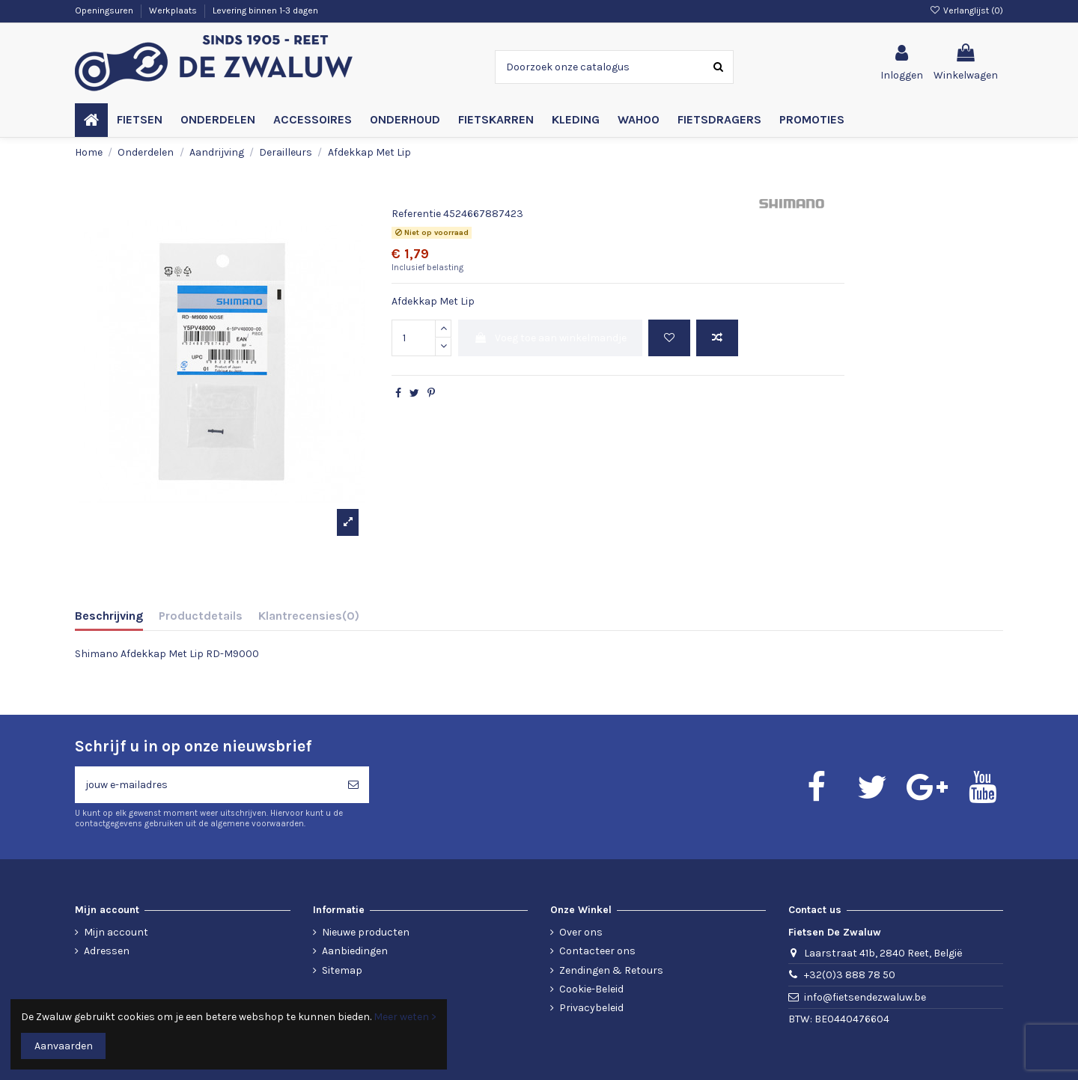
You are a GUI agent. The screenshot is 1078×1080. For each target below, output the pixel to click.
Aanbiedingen (355, 951)
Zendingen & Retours (611, 970)
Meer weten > (405, 1016)
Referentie (416, 213)
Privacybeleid (591, 1007)
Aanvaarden (63, 1046)
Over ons (581, 932)
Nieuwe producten (365, 932)
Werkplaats (174, 10)
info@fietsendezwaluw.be (865, 997)
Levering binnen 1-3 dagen (265, 10)
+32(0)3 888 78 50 (849, 974)
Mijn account (116, 932)
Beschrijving (109, 615)
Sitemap (342, 970)
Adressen (107, 951)
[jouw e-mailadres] (206, 784)
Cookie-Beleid (591, 989)
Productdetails (201, 615)
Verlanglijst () (966, 10)
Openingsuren (105, 10)
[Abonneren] (353, 784)
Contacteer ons (597, 951)
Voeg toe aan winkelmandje (550, 338)
